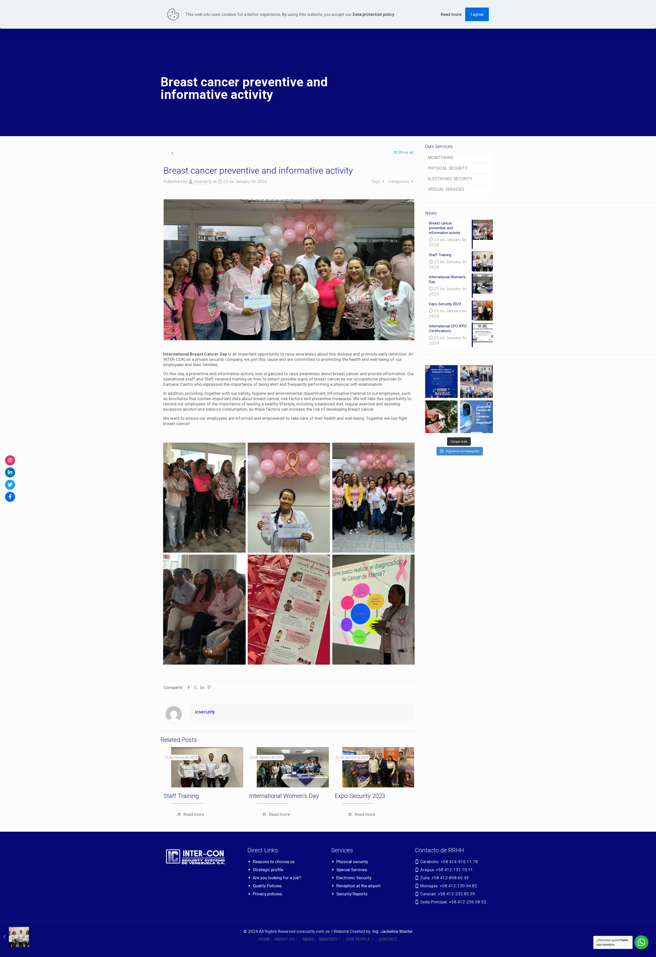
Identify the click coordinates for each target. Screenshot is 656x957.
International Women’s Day (284, 795)
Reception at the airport (358, 885)
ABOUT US (286, 939)
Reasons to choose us (274, 861)
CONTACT (388, 939)
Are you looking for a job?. (277, 877)
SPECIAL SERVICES (446, 189)
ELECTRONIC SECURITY (450, 178)
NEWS (308, 939)
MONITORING (441, 157)
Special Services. (352, 869)
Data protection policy (373, 14)
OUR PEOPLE (360, 939)
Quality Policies (267, 885)
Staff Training (181, 795)
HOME (264, 939)
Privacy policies (267, 893)
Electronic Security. (354, 877)
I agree (477, 14)
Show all (403, 152)
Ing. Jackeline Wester (392, 931)
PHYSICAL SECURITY (447, 168)
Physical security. (352, 861)
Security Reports (352, 893)
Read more (451, 14)
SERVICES (330, 939)
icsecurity (203, 181)
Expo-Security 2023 (360, 795)
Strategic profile (268, 869)
